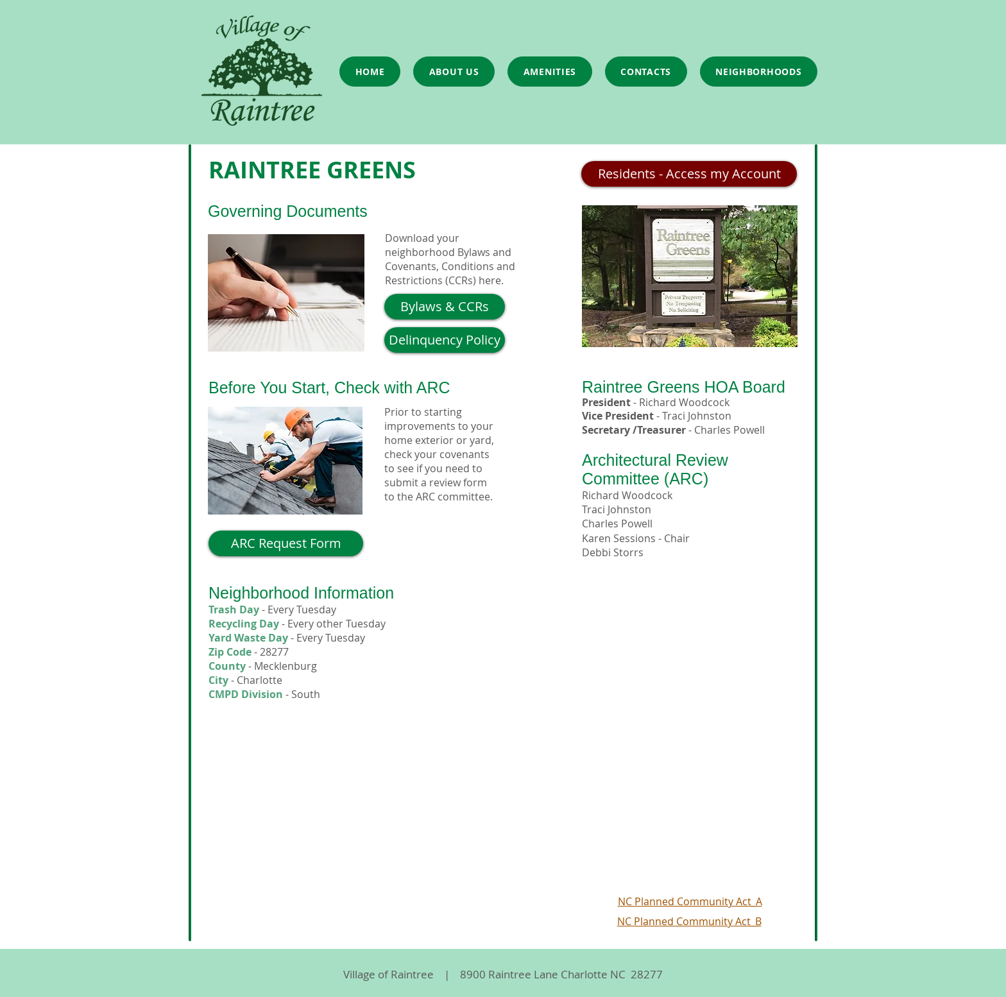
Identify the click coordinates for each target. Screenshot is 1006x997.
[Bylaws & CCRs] (444, 307)
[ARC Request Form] (286, 543)
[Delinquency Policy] (444, 340)
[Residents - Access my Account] (689, 174)
